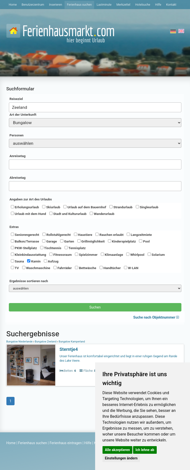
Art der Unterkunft (23, 114)
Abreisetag (18, 177)
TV (15, 268)
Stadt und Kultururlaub (67, 214)
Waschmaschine (36, 268)
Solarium (156, 255)
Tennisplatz (75, 248)
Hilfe (158, 4)
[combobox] (95, 107)
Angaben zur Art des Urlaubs (31, 199)
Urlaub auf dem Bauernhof (84, 207)
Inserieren (55, 4)
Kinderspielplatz (122, 241)
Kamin (33, 261)
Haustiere (83, 235)
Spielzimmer (86, 255)
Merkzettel (123, 4)
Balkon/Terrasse (25, 241)
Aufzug (51, 261)
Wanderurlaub (102, 214)
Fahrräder (62, 268)
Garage (49, 241)
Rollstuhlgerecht (56, 235)
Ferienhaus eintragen (66, 443)
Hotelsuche (142, 4)
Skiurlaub (51, 207)
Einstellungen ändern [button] (121, 458)
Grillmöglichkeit (91, 241)
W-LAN (131, 268)
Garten (67, 241)
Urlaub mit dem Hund (28, 214)
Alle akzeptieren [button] (117, 450)
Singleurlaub (147, 207)
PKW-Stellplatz (24, 248)
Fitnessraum (60, 255)
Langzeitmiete (139, 235)
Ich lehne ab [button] (145, 450)
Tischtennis (50, 248)
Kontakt (171, 4)
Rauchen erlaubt (109, 235)
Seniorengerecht (25, 235)
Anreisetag (18, 156)
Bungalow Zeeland (45, 341)
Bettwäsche (85, 268)
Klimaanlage (112, 255)
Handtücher (110, 268)
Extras (14, 227)
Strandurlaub (121, 207)
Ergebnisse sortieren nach (29, 281)
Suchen (95, 307)
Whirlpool (135, 255)
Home (13, 4)
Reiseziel (16, 99)
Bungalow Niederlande (19, 341)
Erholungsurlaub (25, 207)
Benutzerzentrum (33, 4)
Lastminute (104, 4)
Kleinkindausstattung (28, 255)
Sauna (17, 261)
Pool (144, 241)
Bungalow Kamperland (71, 341)
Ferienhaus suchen (79, 4)
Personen (17, 135)
